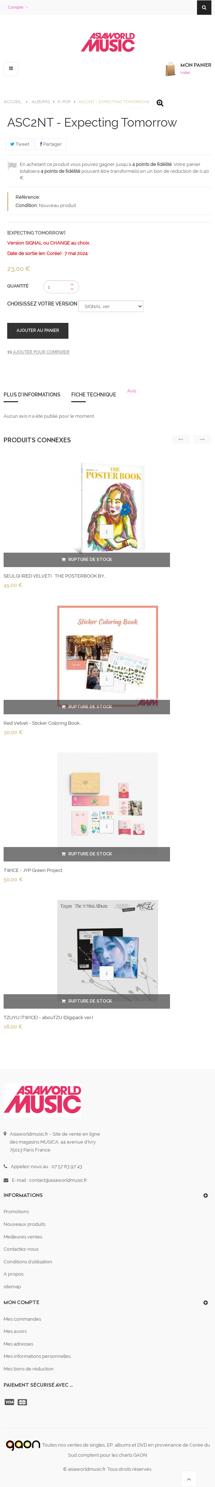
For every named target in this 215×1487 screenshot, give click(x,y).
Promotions (16, 1211)
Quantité (17, 286)
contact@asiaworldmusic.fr (58, 1180)
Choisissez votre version (43, 304)
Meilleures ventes (23, 1237)
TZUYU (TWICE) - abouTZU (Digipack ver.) (48, 1017)
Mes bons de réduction (29, 1369)
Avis (131, 391)
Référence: (27, 197)
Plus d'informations (32, 395)
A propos (13, 1274)
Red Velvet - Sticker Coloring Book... (43, 723)
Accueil (13, 101)
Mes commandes (22, 1319)
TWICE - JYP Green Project (33, 870)
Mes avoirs (15, 1331)
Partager (51, 144)
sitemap (12, 1286)
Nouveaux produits (24, 1224)
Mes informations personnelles (37, 1356)
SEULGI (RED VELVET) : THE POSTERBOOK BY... (55, 576)
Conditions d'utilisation (28, 1261)
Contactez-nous (21, 1249)
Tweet (19, 144)
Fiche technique (93, 395)
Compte (15, 7)
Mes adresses (18, 1344)
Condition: (26, 205)
